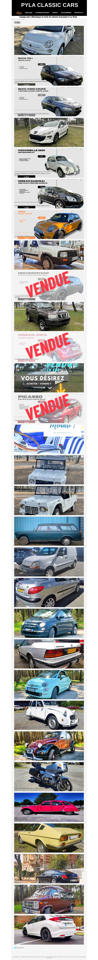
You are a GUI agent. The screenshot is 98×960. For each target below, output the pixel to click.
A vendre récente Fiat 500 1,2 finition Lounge (30, 696)
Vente (17, 19)
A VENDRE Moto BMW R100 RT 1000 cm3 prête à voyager (32, 787)
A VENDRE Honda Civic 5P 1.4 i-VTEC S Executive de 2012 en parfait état (33, 941)
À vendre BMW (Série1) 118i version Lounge (30, 389)
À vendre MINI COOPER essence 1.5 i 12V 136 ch (32, 236)
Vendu (21, 19)
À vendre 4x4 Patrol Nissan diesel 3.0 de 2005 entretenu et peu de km (30, 327)
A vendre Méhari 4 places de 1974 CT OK (29, 512)
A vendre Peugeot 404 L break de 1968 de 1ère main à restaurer (33, 542)
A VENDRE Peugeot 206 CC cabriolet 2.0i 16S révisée (33, 604)
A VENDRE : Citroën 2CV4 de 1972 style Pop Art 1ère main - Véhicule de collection (33, 818)
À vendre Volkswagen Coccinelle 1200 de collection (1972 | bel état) (32, 174)
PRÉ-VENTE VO (78, 12)
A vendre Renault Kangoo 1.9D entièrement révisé (32, 573)
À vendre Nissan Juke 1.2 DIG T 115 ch (28, 359)
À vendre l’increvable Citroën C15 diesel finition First (32, 267)
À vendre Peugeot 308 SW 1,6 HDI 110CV (29, 144)
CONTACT (55, 12)
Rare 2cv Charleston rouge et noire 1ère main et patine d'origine (33, 756)
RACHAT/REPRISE (66, 12)
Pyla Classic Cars (49, 5)
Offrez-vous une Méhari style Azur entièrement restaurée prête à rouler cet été (30, 450)
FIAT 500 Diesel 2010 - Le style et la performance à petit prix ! (32, 51)
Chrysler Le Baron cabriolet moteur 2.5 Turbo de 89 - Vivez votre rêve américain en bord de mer (32, 664)
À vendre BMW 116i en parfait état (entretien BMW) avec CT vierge (32, 82)
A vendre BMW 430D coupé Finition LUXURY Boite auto (32, 112)
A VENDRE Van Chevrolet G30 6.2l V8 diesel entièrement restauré (30, 910)
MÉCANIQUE (29, 12)
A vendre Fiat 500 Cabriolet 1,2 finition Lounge (30, 635)
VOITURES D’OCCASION (42, 12)
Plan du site (49, 957)
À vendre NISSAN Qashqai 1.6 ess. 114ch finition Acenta (31, 204)
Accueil (13, 19)
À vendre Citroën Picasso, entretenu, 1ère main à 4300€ (31, 419)
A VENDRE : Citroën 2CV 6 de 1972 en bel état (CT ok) (32, 726)
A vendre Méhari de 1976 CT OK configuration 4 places (33, 481)
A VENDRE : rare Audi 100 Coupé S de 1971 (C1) (31, 849)
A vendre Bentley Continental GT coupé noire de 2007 (33, 880)
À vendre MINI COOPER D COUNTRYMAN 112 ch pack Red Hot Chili (32, 296)
